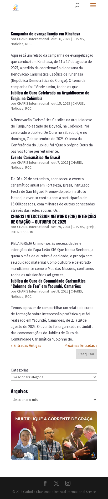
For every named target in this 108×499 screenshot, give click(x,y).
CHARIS (78, 38)
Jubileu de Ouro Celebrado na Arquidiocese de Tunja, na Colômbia (50, 95)
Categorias (20, 370)
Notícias (17, 43)
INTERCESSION (22, 232)
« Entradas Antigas (26, 345)
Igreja (90, 226)
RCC (28, 43)
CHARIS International (33, 38)
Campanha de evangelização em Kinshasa (45, 33)
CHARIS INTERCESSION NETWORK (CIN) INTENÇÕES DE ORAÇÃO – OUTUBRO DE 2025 (53, 219)
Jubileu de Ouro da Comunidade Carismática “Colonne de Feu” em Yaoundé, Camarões (48, 283)
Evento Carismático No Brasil (35, 157)
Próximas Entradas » (80, 345)
